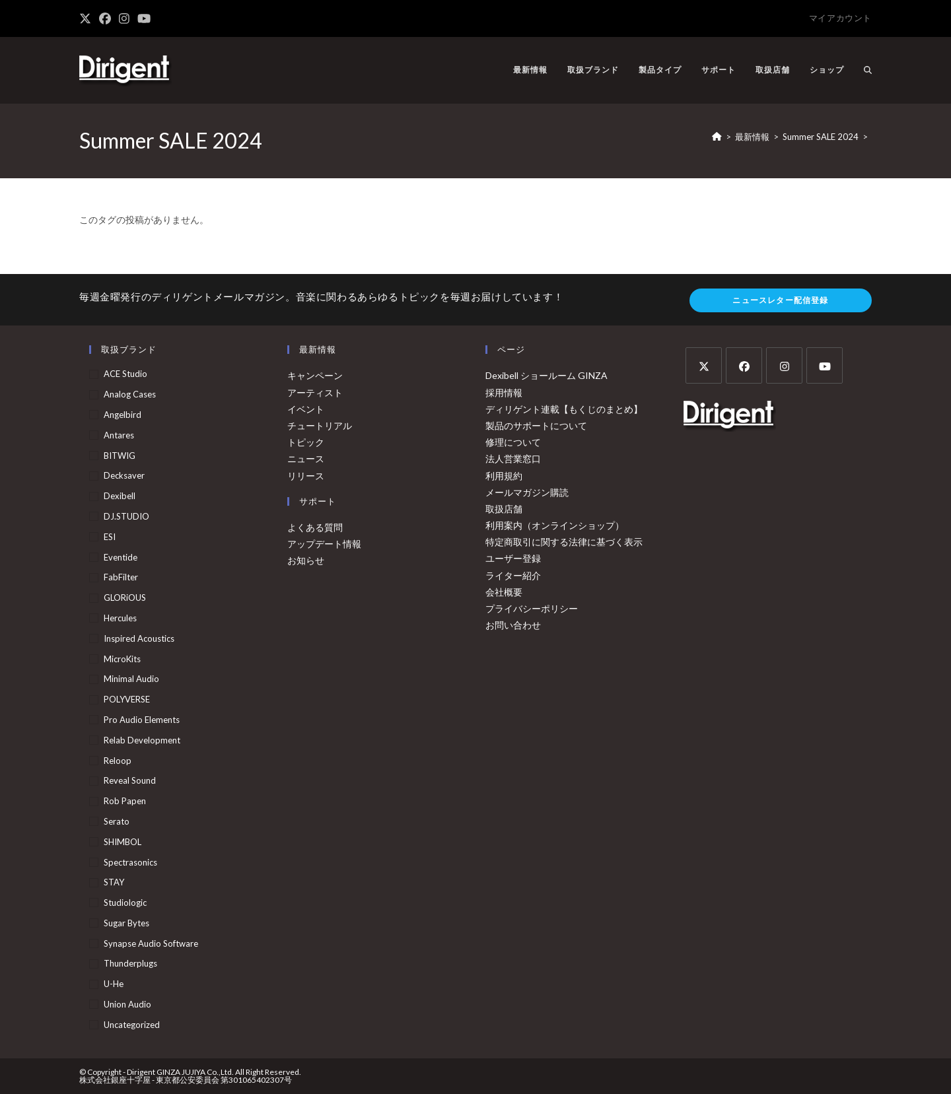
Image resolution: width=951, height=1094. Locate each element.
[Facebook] (744, 365)
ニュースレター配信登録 (780, 300)
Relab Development (142, 740)
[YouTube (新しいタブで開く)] (144, 18)
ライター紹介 (513, 575)
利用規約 (503, 475)
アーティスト (315, 392)
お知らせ (305, 560)
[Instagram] (784, 365)
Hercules (120, 618)
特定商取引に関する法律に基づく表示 (564, 541)
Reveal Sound (130, 780)
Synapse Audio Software (151, 943)
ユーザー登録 (513, 558)
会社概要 (503, 592)
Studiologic (125, 902)
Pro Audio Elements (142, 719)
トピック (305, 442)
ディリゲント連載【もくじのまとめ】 (564, 409)
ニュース (305, 458)
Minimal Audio (131, 678)
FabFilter (121, 577)
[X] (704, 365)
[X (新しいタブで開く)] (87, 18)
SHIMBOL (122, 842)
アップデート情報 (324, 543)
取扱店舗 (503, 508)
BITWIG (119, 455)
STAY (114, 882)
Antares (119, 435)
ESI (110, 536)
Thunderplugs (130, 963)
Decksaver (124, 475)
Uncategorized (132, 1024)
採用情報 (503, 392)
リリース (305, 475)
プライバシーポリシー (531, 608)
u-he (113, 983)
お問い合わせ (513, 625)
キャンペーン (315, 375)
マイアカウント (840, 18)
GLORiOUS (125, 597)
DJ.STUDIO (126, 516)
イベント (305, 409)
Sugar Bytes (126, 923)
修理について (513, 442)
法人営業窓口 (513, 458)
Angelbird (122, 414)
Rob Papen (125, 801)
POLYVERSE (127, 699)
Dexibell (119, 496)
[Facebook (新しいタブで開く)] (105, 18)
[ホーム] (717, 136)
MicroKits (122, 659)
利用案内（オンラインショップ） (554, 525)
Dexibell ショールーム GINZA (546, 375)
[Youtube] (824, 365)
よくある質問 (315, 527)
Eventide (120, 557)
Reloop (117, 760)
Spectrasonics (130, 862)
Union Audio (127, 1004)
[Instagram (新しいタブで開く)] (124, 18)
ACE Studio (125, 373)
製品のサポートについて (536, 425)
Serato (116, 821)
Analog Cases (130, 394)
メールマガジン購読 (527, 492)
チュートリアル (319, 425)
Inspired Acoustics (139, 638)
